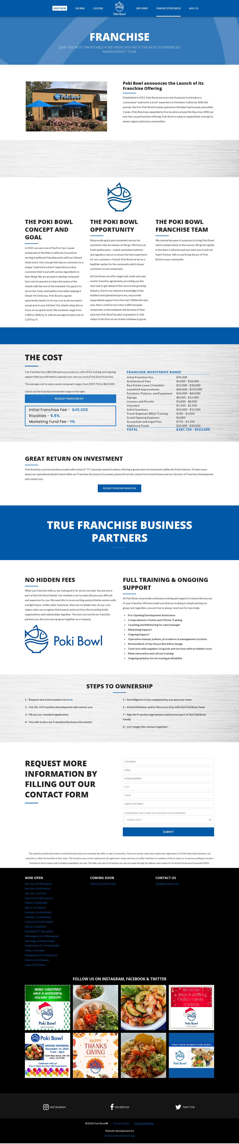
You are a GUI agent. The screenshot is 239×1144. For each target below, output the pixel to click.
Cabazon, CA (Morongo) (39, 922)
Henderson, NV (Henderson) (41, 955)
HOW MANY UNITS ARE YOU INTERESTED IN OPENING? (155, 813)
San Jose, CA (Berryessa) (39, 898)
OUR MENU (80, 8)
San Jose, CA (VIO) (35, 893)
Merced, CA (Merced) (102, 884)
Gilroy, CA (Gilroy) (35, 927)
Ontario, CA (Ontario (37, 960)
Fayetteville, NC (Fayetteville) (42, 946)
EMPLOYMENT (142, 8)
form (69, 699)
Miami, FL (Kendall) (36, 903)
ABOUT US (193, 8)
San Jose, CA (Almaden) (38, 884)
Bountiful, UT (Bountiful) (39, 931)
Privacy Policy (121, 1124)
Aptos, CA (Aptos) (35, 908)
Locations (98, 8)
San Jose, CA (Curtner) (37, 889)
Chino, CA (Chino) (35, 965)
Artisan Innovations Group (119, 1136)
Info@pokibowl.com (167, 884)
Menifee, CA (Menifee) (38, 917)
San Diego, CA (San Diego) (40, 941)
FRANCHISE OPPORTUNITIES (168, 8)
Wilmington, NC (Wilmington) (42, 936)
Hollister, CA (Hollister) (38, 912)
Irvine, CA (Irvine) (35, 951)
